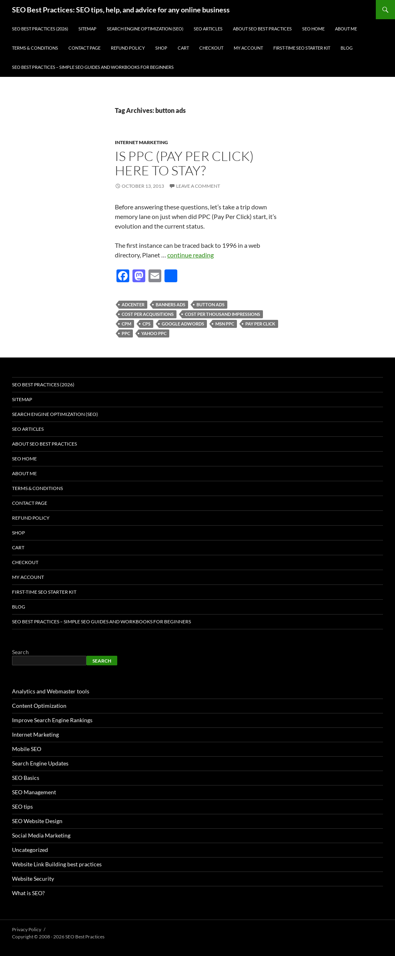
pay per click (260, 323)
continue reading (190, 255)
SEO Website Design (37, 820)
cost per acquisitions (148, 314)
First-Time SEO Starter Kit (301, 47)
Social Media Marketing (41, 835)
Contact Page (84, 47)
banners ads (170, 304)
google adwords (183, 323)
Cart (183, 47)
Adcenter (133, 304)
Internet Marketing (141, 142)
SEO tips (22, 806)
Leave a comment (198, 186)
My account (248, 47)
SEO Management (34, 792)
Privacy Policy (26, 929)
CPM (126, 323)
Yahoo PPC (153, 333)
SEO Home (313, 28)
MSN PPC (224, 323)
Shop (161, 47)
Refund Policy (128, 47)
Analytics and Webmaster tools (50, 691)
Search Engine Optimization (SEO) (145, 28)
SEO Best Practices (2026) (40, 28)
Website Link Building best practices (57, 864)
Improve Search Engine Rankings (52, 720)
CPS (146, 323)
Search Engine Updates (40, 763)
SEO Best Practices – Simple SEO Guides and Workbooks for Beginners (93, 67)
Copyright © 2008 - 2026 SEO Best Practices (58, 937)
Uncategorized (30, 849)
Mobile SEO (26, 748)
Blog (347, 47)
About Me (346, 28)
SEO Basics (25, 777)
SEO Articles (208, 28)
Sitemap (87, 28)
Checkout (211, 47)
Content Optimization (39, 705)
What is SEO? (28, 893)
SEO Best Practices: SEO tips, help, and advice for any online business (121, 9)
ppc (126, 333)
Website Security (33, 878)
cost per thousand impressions (222, 314)
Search (20, 652)
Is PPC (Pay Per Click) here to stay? (184, 163)
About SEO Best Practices (262, 28)
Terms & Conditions (35, 47)
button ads (210, 304)
